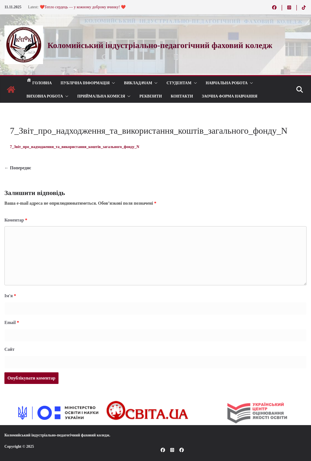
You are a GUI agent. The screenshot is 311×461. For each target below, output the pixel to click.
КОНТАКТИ (182, 96)
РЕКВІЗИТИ (150, 96)
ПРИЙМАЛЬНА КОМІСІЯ (101, 96)
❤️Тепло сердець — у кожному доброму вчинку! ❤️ (83, 7)
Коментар (15, 220)
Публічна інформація (85, 82)
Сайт (9, 349)
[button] (112, 83)
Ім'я (10, 295)
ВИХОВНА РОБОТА (44, 96)
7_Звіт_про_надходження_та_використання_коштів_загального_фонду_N (74, 147)
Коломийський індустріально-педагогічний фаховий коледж (56, 435)
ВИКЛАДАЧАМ (138, 82)
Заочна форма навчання (229, 96)
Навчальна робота (227, 82)
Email (11, 322)
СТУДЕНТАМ (178, 82)
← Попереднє (17, 167)
